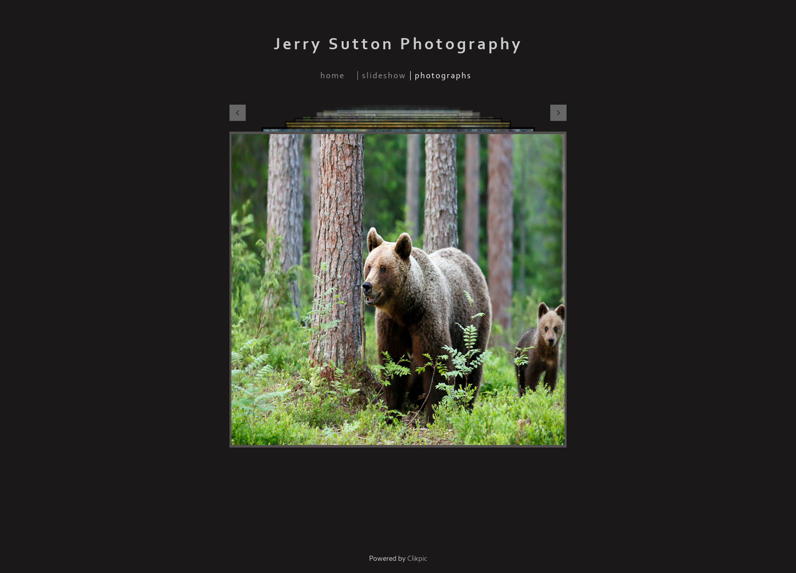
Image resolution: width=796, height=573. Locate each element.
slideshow (384, 75)
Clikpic (417, 558)
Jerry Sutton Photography (398, 44)
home (332, 75)
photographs (443, 75)
